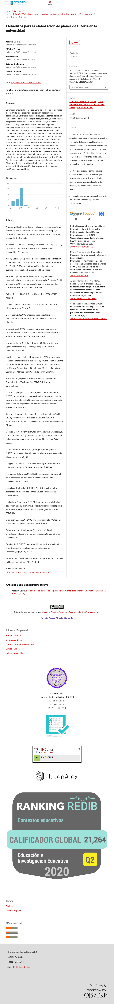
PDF (76, 42)
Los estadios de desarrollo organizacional (45, 590)
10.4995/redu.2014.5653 (81, 246)
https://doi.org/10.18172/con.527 (26, 82)
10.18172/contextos (20, 967)
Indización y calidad (15, 653)
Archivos (17, 11)
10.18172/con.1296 (79, 275)
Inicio (8, 11)
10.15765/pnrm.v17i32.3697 (83, 298)
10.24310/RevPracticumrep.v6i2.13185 (88, 318)
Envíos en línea (13, 648)
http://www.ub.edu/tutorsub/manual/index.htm (27, 572)
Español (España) (13, 910)
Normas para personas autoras (20, 644)
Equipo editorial (13, 635)
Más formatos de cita (81, 87)
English (9, 906)
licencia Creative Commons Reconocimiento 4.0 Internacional (71, 612)
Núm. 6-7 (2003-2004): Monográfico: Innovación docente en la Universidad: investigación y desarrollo (49, 14)
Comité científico (14, 640)
